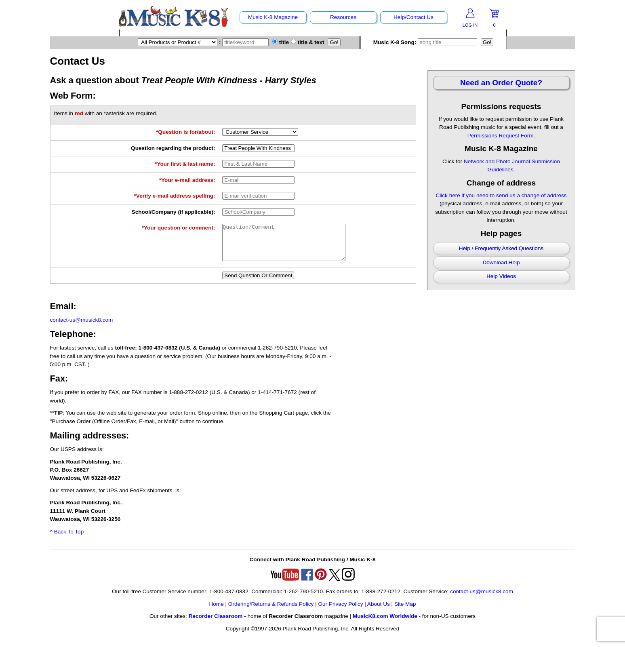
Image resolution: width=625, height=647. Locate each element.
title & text (307, 42)
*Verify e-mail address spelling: (174, 196)
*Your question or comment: (178, 228)
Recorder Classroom (216, 623)
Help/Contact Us (414, 17)
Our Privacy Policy (340, 611)
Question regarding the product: (173, 148)
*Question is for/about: (185, 132)
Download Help (501, 262)
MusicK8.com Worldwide (385, 623)
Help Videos (501, 276)
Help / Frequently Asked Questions (501, 248)
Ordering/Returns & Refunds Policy (271, 611)
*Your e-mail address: (187, 180)
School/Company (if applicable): (173, 212)
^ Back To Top (67, 539)
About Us (378, 611)
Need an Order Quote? (501, 82)
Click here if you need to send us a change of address (501, 195)
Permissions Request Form (500, 136)
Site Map (405, 611)
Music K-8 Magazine (273, 17)
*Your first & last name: (185, 164)
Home (216, 611)
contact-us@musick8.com (81, 327)
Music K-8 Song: (427, 42)
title (280, 42)
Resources (343, 17)
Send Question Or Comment (258, 283)
